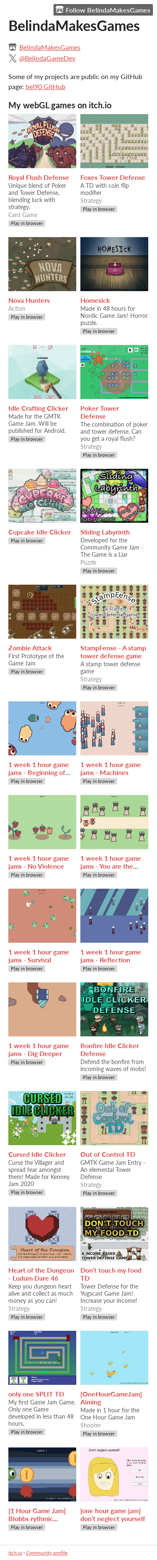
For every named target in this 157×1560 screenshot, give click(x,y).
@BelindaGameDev (47, 58)
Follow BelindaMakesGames (103, 9)
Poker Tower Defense (99, 412)
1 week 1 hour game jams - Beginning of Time (38, 772)
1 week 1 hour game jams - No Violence (38, 862)
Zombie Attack (30, 648)
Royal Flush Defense (38, 177)
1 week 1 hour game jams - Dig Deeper (38, 1049)
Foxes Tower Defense (112, 177)
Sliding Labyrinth (105, 532)
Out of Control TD (107, 1154)
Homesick (95, 300)
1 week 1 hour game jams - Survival (38, 956)
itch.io (15, 1553)
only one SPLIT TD (36, 1394)
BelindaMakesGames (49, 47)
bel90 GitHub (45, 86)
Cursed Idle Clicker (37, 1154)
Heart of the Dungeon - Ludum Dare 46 (41, 1274)
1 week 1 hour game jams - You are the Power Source (110, 866)
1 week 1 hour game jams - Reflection (110, 956)
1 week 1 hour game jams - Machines (110, 768)
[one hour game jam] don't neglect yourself (112, 1514)
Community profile (46, 1553)
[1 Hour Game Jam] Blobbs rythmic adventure (37, 1518)
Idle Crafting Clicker (38, 408)
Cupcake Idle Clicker (39, 532)
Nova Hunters (29, 300)
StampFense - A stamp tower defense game (113, 652)
